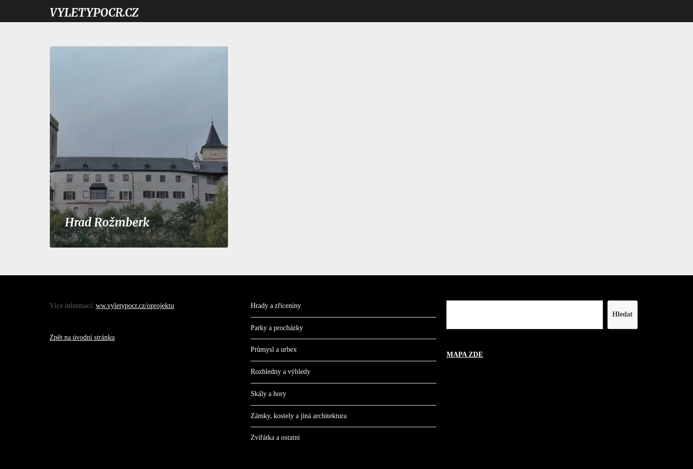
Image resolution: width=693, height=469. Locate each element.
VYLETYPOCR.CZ (94, 13)
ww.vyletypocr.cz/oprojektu (135, 305)
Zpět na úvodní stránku (82, 337)
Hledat (622, 314)
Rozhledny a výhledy (281, 371)
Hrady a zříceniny (276, 305)
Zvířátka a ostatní (275, 437)
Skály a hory (268, 394)
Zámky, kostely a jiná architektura (299, 416)
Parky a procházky (277, 328)
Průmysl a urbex (274, 349)
